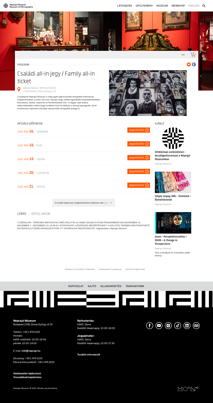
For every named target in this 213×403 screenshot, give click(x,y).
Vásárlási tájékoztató (135, 269)
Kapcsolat (75, 286)
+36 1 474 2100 (31, 332)
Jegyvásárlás (136, 130)
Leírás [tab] (21, 214)
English (194, 5)
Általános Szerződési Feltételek (79, 269)
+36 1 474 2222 (46, 362)
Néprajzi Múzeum (163, 164)
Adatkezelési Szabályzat (109, 269)
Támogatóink (135, 286)
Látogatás (124, 5)
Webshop (178, 5)
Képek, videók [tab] (40, 214)
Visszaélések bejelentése (27, 377)
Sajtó (92, 286)
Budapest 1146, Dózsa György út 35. (33, 324)
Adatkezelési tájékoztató (27, 373)
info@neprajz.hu (31, 350)
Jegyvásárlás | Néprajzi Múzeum (111, 228)
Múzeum (162, 5)
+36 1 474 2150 (33, 358)
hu (183, 54)
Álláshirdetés (110, 286)
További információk (88, 354)
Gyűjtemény (144, 5)
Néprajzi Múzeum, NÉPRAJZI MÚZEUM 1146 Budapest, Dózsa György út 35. (39, 90)
